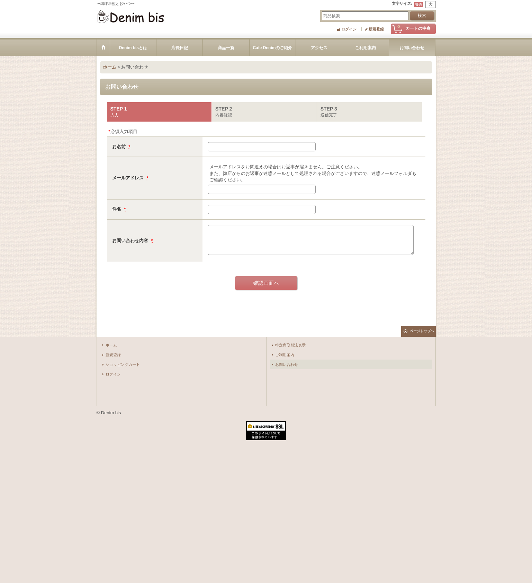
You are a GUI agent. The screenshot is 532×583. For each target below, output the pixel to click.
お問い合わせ (286, 364)
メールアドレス (128, 177)
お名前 (119, 146)
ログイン (349, 29)
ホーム (111, 345)
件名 (117, 209)
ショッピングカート (123, 364)
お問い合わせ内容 (131, 240)
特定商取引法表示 (290, 345)
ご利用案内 (284, 355)
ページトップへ (422, 331)
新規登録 (376, 29)
